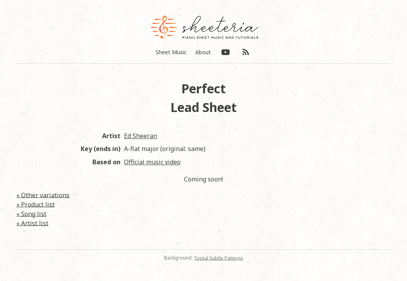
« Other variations (42, 194)
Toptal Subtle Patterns (218, 257)
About (203, 52)
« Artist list (32, 223)
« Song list (31, 213)
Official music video (152, 162)
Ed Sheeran (140, 136)
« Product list (35, 204)
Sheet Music (171, 52)
